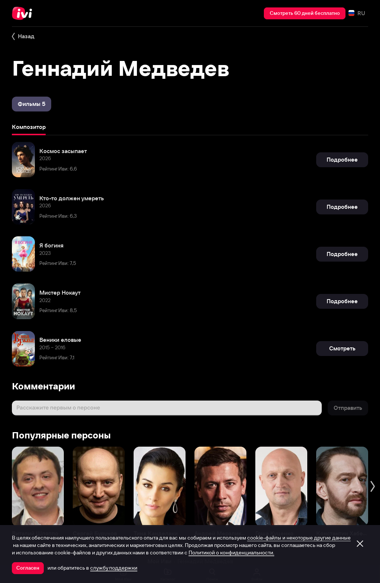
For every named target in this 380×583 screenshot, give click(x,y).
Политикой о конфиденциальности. (231, 553)
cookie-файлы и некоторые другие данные (299, 538)
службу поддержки (113, 568)
